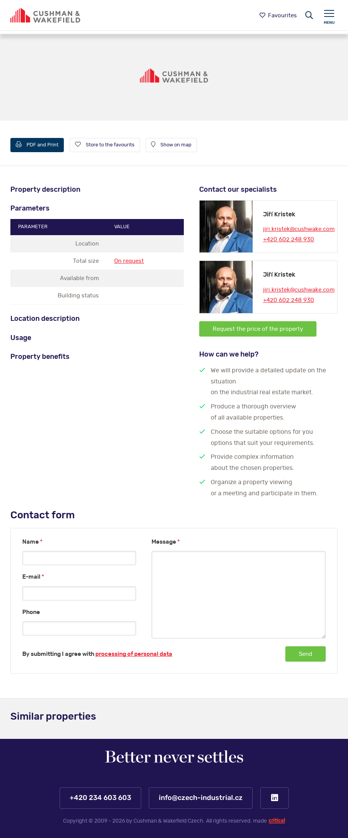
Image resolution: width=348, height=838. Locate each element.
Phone (31, 612)
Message (166, 542)
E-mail (33, 577)
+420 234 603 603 (100, 798)
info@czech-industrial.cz (200, 798)
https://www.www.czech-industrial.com (45, 15)
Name (32, 542)
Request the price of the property (258, 329)
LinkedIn (274, 798)
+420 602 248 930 (288, 239)
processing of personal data (133, 654)
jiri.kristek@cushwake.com (299, 229)
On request (129, 261)
